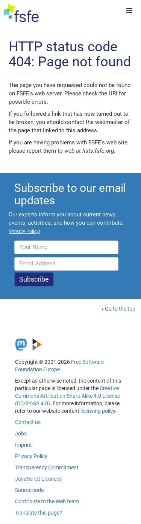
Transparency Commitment (47, 467)
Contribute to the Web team (47, 501)
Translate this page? (38, 513)
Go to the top (120, 309)
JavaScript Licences (38, 479)
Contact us (28, 422)
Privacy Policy (31, 456)
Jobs (21, 434)
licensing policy (97, 411)
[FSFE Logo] (21, 13)
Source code (29, 490)
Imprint (23, 445)
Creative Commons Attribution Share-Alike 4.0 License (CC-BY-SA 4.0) (67, 395)
